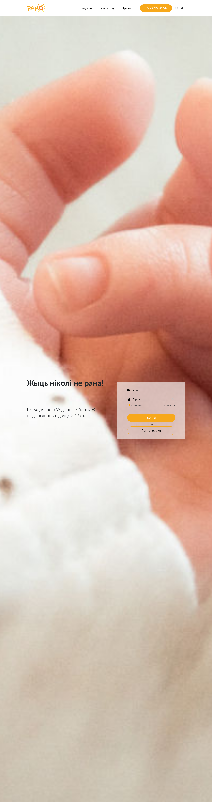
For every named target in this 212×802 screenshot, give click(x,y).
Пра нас (127, 8)
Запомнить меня (137, 405)
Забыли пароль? (169, 405)
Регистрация (151, 431)
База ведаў (107, 8)
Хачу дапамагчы (156, 8)
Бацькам (86, 8)
